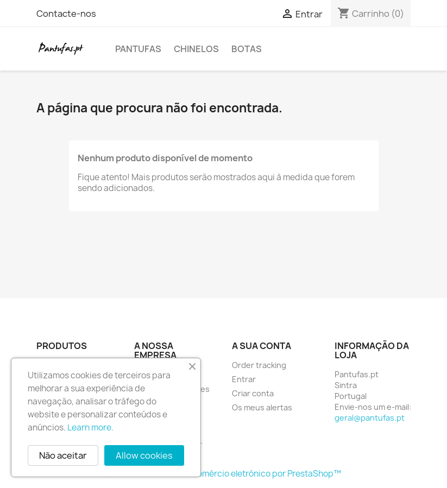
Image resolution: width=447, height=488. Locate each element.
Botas (246, 49)
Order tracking (259, 365)
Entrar (244, 379)
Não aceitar (63, 455)
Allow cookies (144, 455)
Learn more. (90, 427)
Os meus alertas (262, 407)
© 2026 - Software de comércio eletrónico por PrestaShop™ (223, 473)
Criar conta (253, 393)
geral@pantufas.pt (370, 418)
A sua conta (261, 346)
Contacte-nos (66, 14)
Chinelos (196, 49)
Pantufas (138, 49)
